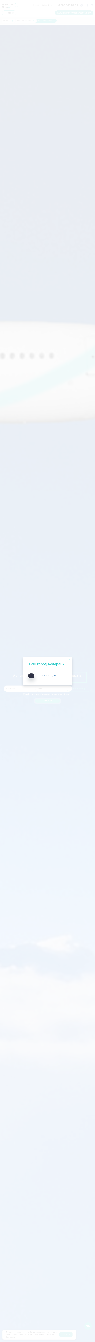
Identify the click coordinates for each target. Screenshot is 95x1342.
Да (31, 676)
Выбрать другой (49, 676)
